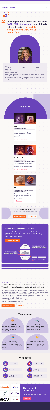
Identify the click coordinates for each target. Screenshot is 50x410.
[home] (8, 7)
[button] (46, 7)
